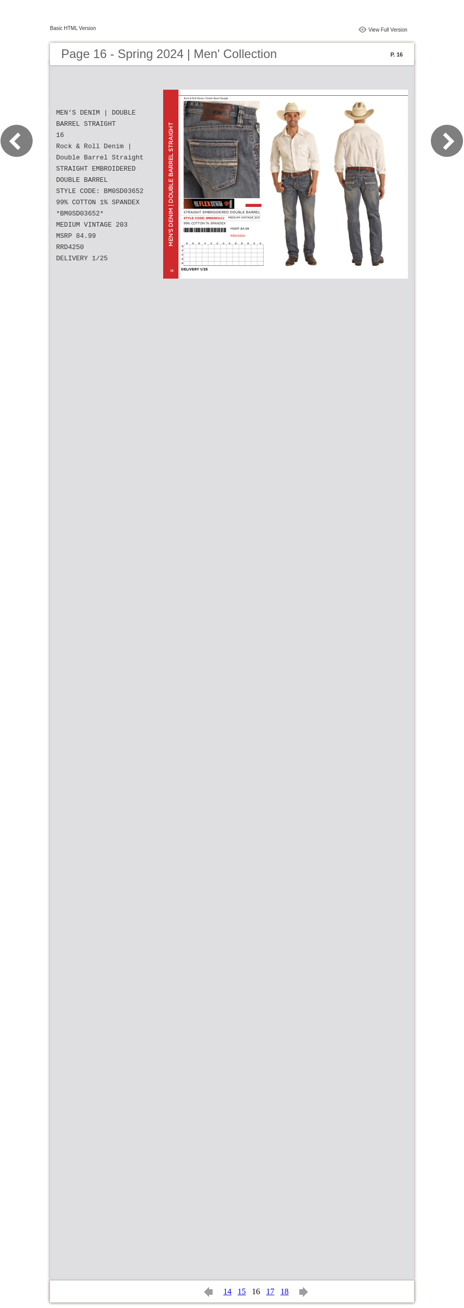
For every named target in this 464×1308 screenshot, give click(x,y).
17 (270, 1291)
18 (284, 1291)
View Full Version (387, 30)
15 (242, 1291)
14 (227, 1291)
